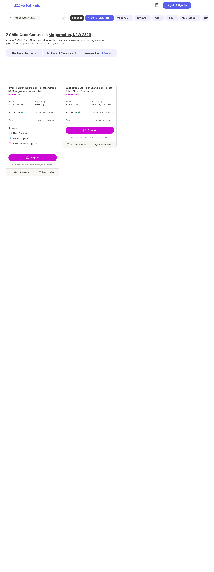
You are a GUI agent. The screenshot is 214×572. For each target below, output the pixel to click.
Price (172, 18)
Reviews (142, 18)
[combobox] (37, 18)
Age (158, 18)
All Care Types (99, 18)
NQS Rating (190, 18)
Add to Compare (21, 172)
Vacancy (124, 18)
